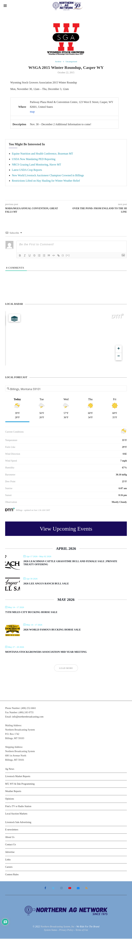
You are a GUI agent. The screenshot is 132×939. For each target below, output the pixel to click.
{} (63, 255)
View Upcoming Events (66, 529)
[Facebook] (46, 888)
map (32, 112)
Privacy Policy (66, 930)
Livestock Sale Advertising (18, 822)
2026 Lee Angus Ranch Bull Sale (46, 583)
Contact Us (10, 845)
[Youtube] (69, 888)
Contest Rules (12, 875)
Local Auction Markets (16, 814)
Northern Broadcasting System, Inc (57, 927)
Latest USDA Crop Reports (27, 170)
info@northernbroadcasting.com (27, 717)
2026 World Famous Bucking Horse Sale (52, 630)
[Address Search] (66, 389)
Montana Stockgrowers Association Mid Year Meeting (46, 652)
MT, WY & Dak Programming (20, 784)
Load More (66, 668)
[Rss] (86, 888)
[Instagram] (62, 888)
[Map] (66, 338)
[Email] (78, 888)
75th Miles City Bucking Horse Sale (31, 612)
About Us (9, 837)
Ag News (9, 769)
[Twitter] (53, 888)
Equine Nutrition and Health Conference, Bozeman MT (42, 153)
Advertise (9, 852)
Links (8, 860)
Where (22, 107)
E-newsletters (11, 830)
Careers (9, 867)
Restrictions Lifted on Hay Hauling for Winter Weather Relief (46, 181)
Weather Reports (13, 791)
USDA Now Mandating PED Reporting (33, 159)
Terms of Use (81, 930)
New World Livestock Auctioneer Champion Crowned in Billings (48, 175)
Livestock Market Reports (17, 776)
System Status (50, 930)
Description (19, 124)
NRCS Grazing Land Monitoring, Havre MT (36, 164)
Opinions (9, 799)
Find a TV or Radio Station (18, 806)
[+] (68, 255)
